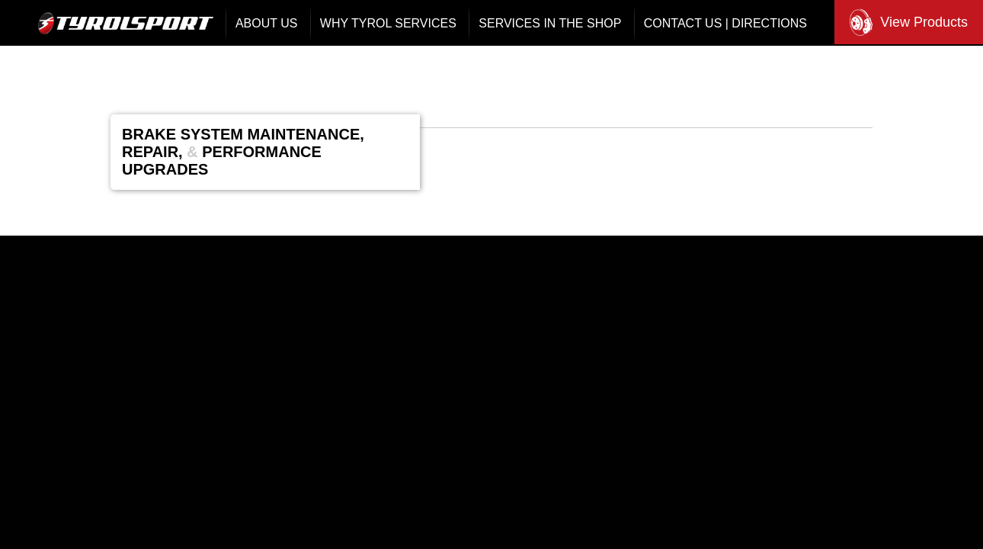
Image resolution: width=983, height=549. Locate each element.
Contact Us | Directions (725, 23)
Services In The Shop (550, 23)
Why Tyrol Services (388, 23)
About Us (266, 23)
